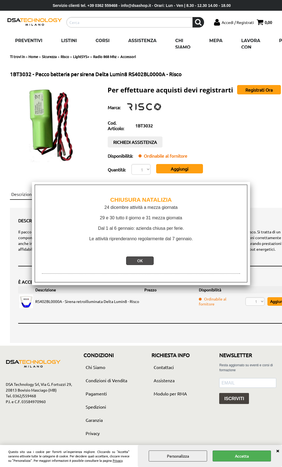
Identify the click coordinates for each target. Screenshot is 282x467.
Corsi (103, 40)
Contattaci (164, 367)
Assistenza (142, 40)
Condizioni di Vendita (106, 380)
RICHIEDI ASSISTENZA (135, 142)
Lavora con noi (250, 47)
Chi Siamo (182, 44)
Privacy (118, 460)
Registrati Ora (259, 89)
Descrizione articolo (30, 194)
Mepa (216, 40)
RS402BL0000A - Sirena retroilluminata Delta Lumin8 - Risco (87, 301)
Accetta (242, 456)
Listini (69, 40)
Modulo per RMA (170, 393)
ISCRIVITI (234, 398)
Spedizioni (96, 406)
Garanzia (94, 420)
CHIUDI (277, 450)
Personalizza (178, 456)
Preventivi (28, 40)
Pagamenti (96, 393)
